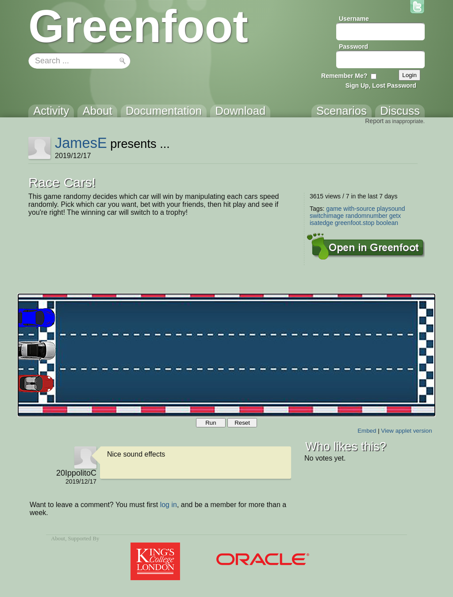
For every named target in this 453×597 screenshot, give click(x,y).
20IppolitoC (76, 473)
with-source (359, 208)
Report (374, 120)
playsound (391, 208)
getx (395, 215)
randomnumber (367, 215)
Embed (366, 430)
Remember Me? (344, 75)
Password (353, 46)
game (334, 208)
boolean (387, 222)
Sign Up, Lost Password (381, 85)
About (58, 538)
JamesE (81, 143)
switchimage (327, 215)
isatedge (321, 222)
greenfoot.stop (355, 222)
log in (168, 504)
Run (210, 422)
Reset (242, 422)
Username (354, 18)
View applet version (406, 430)
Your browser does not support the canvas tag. (226, 355)
